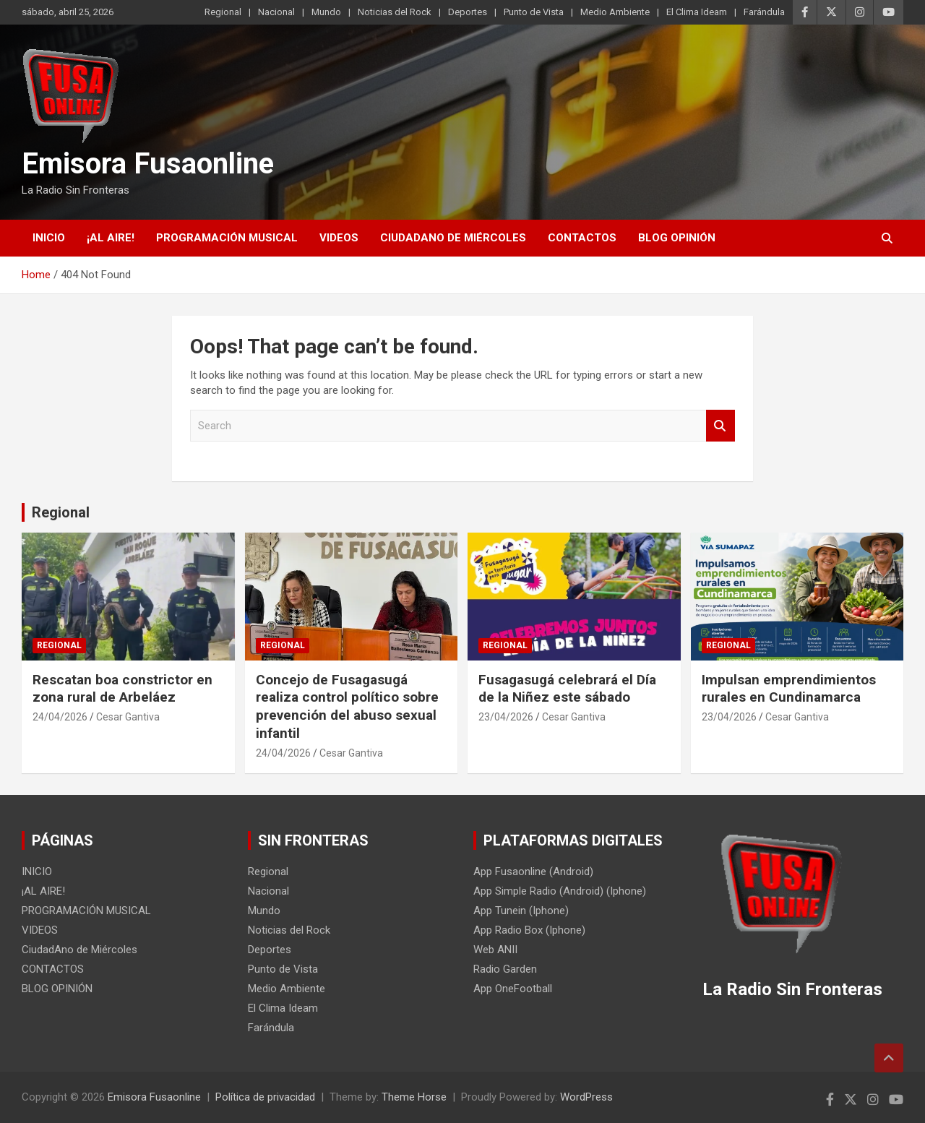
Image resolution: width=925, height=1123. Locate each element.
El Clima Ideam (696, 12)
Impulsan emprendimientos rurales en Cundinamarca (789, 688)
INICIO (49, 237)
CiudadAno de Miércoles (453, 237)
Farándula (764, 12)
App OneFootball (512, 988)
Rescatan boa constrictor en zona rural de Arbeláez (122, 688)
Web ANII (495, 949)
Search (720, 426)
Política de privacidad (265, 1096)
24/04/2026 (60, 717)
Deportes (467, 12)
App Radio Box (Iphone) (529, 930)
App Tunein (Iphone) (521, 910)
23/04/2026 (505, 717)
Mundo (326, 12)
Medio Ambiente (615, 12)
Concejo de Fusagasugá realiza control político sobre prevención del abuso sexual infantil (347, 706)
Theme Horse (414, 1096)
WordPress (586, 1096)
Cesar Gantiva (128, 717)
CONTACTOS (582, 237)
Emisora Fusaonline (148, 164)
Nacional (276, 12)
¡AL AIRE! (110, 237)
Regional (223, 12)
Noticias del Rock (394, 12)
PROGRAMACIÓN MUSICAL (227, 237)
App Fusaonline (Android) (533, 871)
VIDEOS (338, 237)
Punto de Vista (534, 12)
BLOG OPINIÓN (676, 237)
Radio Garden (505, 969)
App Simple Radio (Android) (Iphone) (559, 891)
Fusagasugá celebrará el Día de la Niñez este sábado (567, 688)
